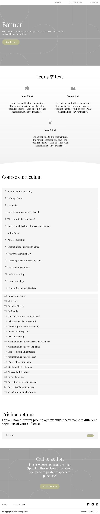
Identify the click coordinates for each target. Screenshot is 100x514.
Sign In (95, 2)
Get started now (85, 435)
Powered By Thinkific (89, 510)
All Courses (79, 2)
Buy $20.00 (10, 42)
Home (63, 2)
